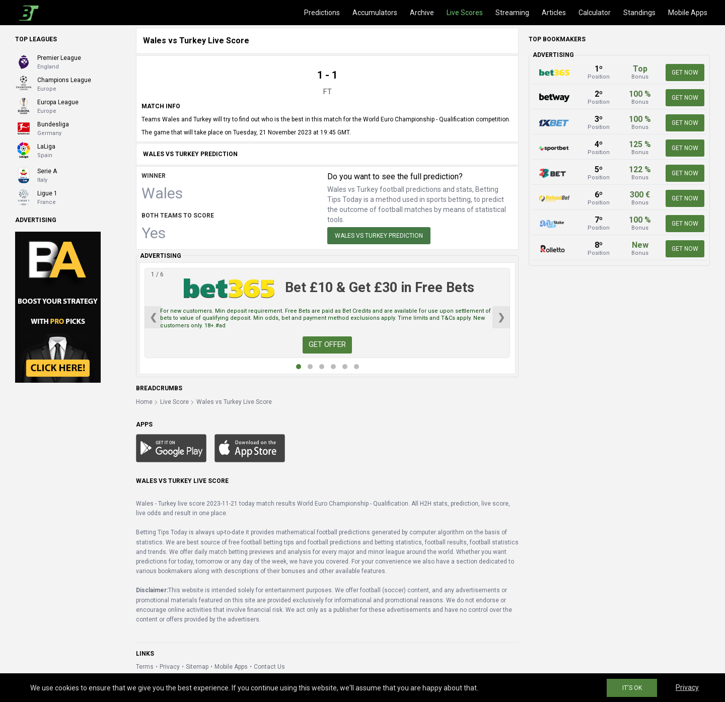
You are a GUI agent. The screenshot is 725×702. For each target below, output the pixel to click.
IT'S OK (632, 687)
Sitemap (197, 666)
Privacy (170, 666)
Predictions (322, 13)
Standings (639, 13)
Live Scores (465, 13)
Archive (422, 13)
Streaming (512, 13)
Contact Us (269, 666)
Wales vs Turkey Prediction (379, 235)
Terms (145, 666)
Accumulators (374, 13)
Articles (554, 13)
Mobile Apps (687, 13)
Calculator (594, 13)
